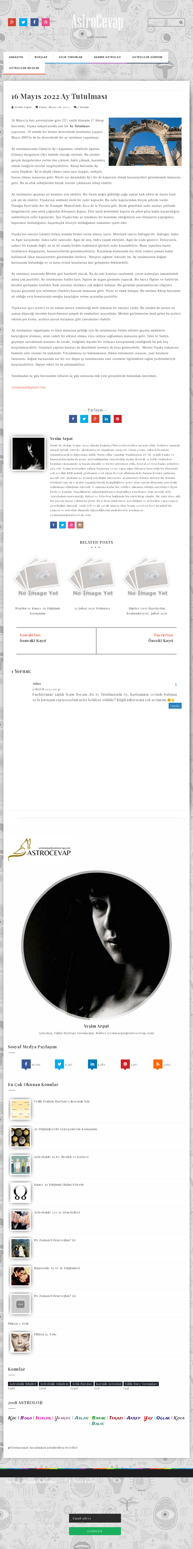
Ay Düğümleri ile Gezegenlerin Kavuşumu (65, 1129)
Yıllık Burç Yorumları (141, 1384)
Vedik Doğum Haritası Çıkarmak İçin (62, 1101)
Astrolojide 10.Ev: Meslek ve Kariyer (61, 1157)
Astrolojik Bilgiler (22, 1384)
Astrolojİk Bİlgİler (24, 68)
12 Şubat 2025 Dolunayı (92, 608)
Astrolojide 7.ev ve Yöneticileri (57, 1212)
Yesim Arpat (23, 107)
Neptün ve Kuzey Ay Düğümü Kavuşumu (37, 610)
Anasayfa (16, 57)
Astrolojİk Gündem (147, 57)
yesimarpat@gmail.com (28, 387)
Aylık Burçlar (82, 1384)
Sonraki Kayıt (33, 640)
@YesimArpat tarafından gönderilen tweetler (43, 1447)
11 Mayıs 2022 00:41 (46, 689)
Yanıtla (175, 706)
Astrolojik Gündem (54, 1384)
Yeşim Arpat (96, 1026)
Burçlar (41, 57)
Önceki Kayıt (160, 640)
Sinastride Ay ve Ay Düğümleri (57, 1268)
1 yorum (83, 107)
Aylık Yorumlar (70, 57)
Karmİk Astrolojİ (107, 57)
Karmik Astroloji (108, 1384)
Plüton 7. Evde (18, 1323)
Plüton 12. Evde (45, 1334)
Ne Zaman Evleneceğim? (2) (55, 1296)
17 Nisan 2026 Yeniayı (22, 1499)
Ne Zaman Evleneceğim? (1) (55, 1240)
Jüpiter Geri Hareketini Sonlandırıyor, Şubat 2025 (147, 610)
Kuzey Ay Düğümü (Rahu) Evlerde (59, 1184)
